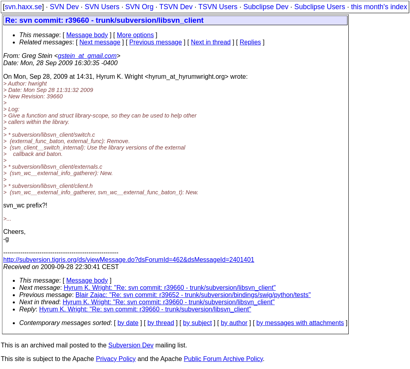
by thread (160, 322)
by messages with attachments (300, 322)
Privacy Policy (116, 358)
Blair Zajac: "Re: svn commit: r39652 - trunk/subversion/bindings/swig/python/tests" (193, 294)
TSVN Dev (176, 7)
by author (234, 322)
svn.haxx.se (23, 7)
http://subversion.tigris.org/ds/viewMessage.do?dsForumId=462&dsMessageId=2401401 (128, 259)
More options (135, 35)
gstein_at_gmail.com (87, 55)
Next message (99, 42)
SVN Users (101, 7)
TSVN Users (217, 7)
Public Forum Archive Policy (223, 358)
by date (127, 322)
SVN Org (139, 7)
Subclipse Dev (265, 7)
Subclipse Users (319, 7)
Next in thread (211, 42)
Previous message (155, 42)
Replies (250, 42)
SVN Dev (64, 7)
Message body (87, 35)
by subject (197, 322)
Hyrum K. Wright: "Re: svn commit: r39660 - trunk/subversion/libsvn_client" (169, 287)
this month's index (379, 7)
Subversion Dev (131, 345)
